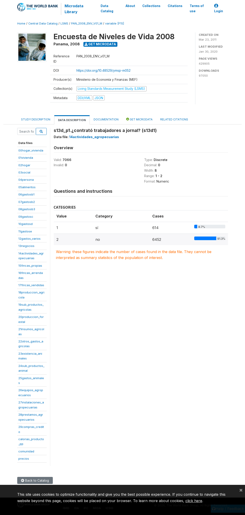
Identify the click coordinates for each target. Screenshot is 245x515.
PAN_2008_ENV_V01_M (86, 23)
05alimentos (27, 187)
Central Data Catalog (43, 23)
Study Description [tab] (35, 119)
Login (218, 8)
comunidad (26, 451)
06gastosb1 (26, 194)
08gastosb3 (26, 209)
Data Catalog (107, 8)
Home (21, 23)
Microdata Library (73, 9)
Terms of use (196, 8)
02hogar (24, 165)
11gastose (25, 231)
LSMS (64, 23)
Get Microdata (100, 44)
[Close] (241, 490)
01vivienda (25, 157)
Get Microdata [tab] (139, 119)
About (130, 6)
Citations (174, 6)
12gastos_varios (29, 238)
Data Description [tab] (72, 120)
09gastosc (25, 216)
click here (193, 500)
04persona (26, 179)
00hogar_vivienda (30, 150)
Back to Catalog (35, 480)
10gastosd (25, 224)
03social (24, 172)
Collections (151, 6)
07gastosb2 (26, 202)
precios (23, 458)
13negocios (26, 246)
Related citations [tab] (174, 119)
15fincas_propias (30, 265)
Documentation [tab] (106, 119)
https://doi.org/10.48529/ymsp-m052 (103, 70)
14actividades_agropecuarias (94, 137)
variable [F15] (114, 23)
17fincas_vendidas (31, 285)
